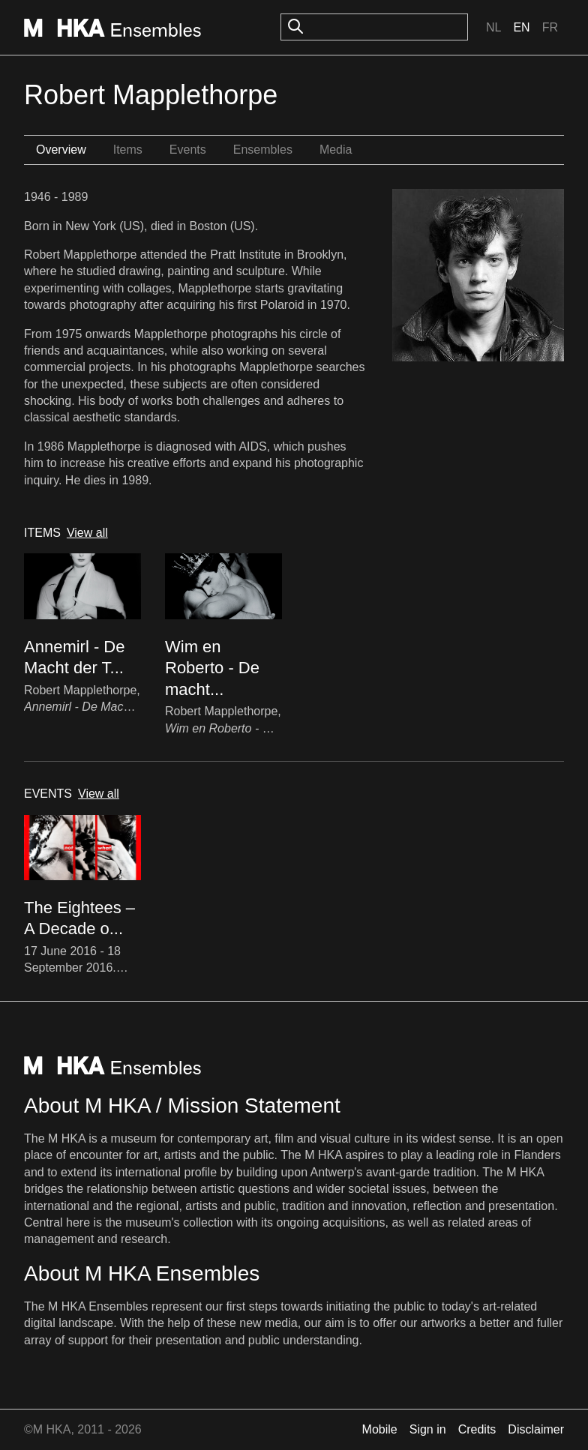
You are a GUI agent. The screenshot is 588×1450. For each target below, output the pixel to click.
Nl (493, 27)
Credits (477, 1429)
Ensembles (262, 149)
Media (336, 149)
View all (87, 532)
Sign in (428, 1429)
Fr (550, 27)
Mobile (380, 1429)
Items (127, 149)
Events (188, 149)
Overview (61, 149)
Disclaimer (536, 1429)
